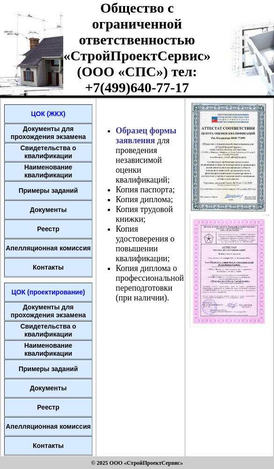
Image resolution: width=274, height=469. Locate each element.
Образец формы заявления (146, 135)
